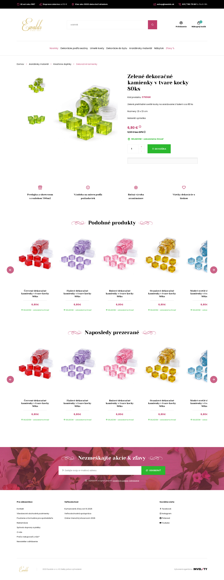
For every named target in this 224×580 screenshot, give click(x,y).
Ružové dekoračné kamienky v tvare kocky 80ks (120, 293)
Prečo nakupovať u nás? (28, 536)
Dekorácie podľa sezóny (74, 48)
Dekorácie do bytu (116, 48)
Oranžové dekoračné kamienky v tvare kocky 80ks (162, 293)
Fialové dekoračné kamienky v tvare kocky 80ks (77, 293)
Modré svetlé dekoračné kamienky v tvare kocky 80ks (204, 293)
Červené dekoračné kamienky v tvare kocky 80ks (35, 293)
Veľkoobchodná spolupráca (77, 513)
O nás (19, 532)
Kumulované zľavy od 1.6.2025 (78, 508)
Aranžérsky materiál (140, 48)
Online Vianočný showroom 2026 (79, 518)
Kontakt (20, 508)
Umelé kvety (97, 48)
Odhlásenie (134, 480)
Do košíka (160, 149)
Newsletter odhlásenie (27, 541)
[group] (38, 274)
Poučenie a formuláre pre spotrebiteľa (35, 518)
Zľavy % (170, 48)
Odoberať (153, 470)
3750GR (146, 97)
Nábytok (159, 48)
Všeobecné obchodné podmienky (33, 513)
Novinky (54, 48)
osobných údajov (120, 480)
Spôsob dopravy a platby (28, 527)
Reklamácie (22, 522)
